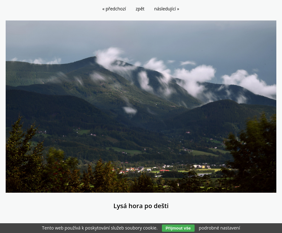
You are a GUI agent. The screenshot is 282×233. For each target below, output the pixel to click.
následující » (166, 9)
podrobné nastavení (219, 228)
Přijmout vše (178, 228)
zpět (140, 9)
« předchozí (114, 9)
